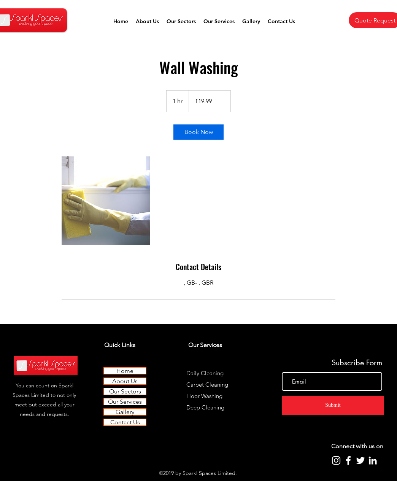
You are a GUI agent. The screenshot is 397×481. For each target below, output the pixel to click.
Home (124, 371)
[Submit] (333, 405)
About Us (125, 381)
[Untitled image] (106, 200)
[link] (198, 132)
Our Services (125, 401)
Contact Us (125, 422)
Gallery (125, 412)
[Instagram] (336, 460)
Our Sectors (125, 391)
